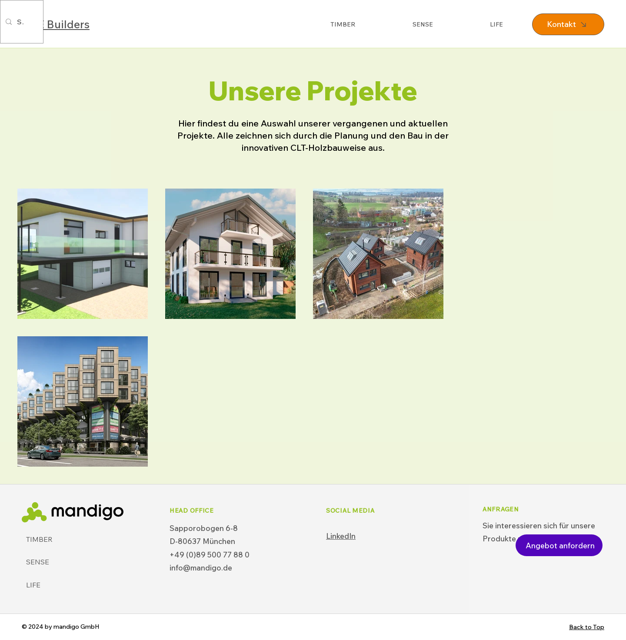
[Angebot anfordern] (559, 545)
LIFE (33, 584)
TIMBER (39, 539)
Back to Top (586, 627)
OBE (56, 24)
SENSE (37, 561)
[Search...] (21, 21)
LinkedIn (341, 536)
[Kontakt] (568, 24)
